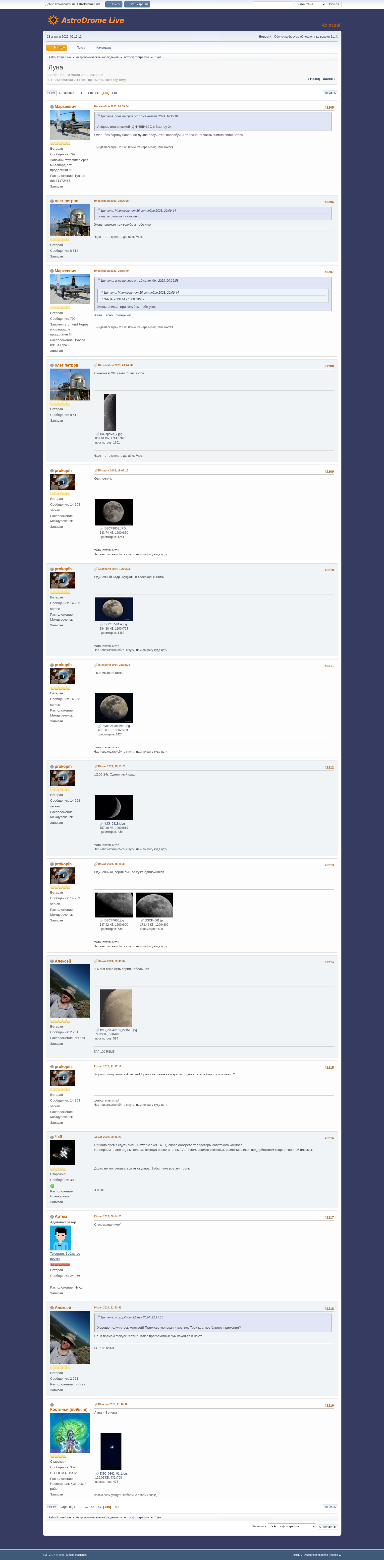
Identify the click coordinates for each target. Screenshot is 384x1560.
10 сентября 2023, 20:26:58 (111, 200)
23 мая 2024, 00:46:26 (107, 1136)
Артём (61, 1216)
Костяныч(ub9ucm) (69, 1409)
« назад (313, 79)
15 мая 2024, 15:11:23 (111, 766)
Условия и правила (316, 1554)
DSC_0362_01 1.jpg (111, 1473)
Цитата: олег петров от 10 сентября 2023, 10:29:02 (140, 116)
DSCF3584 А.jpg (113, 624)
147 (97, 93)
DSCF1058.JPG (113, 528)
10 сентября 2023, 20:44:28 (115, 365)
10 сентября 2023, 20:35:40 (111, 270)
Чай (58, 1137)
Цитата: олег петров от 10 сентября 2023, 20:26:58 (140, 280)
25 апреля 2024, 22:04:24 (114, 664)
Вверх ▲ (335, 1554)
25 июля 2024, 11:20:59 (113, 1404)
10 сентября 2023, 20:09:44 (111, 106)
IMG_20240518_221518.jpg (116, 1030)
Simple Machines (76, 1554)
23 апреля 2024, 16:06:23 (114, 568)
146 (90, 93)
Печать (330, 93)
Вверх (52, 1506)
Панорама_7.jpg (108, 434)
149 (114, 93)
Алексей (63, 961)
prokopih (63, 470)
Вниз (51, 93)
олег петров (66, 201)
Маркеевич (65, 106)
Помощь (296, 1554)
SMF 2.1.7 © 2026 (54, 1554)
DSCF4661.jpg (152, 920)
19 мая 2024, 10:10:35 (111, 863)
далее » (329, 79)
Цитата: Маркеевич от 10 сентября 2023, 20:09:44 (138, 210)
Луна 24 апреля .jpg (114, 726)
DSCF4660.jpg (112, 920)
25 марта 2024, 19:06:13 (113, 470)
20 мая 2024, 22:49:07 (111, 961)
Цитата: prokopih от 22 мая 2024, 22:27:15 (132, 1317)
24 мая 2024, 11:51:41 (107, 1307)
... (85, 93)
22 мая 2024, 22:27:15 (107, 1066)
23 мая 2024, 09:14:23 (107, 1216)
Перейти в (259, 1526)
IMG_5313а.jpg (112, 823)
